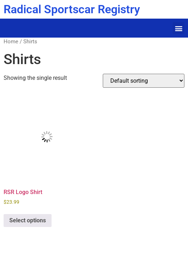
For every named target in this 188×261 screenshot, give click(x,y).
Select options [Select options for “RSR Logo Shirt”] (27, 220)
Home (11, 41)
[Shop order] (143, 81)
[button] (178, 28)
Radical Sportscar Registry (72, 9)
